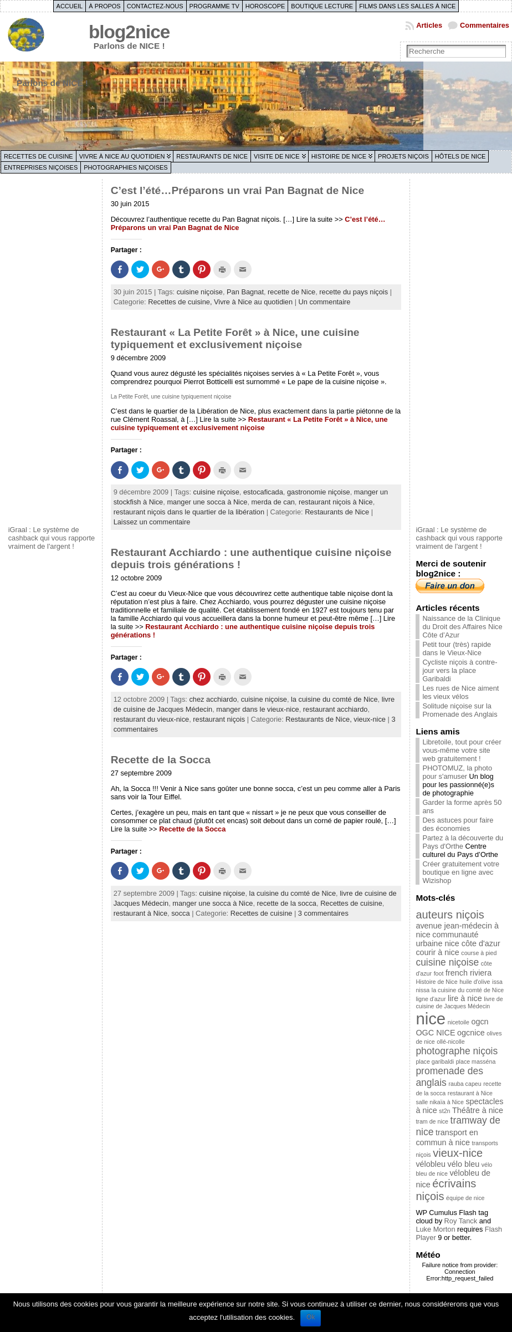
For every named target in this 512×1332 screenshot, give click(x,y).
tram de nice (432, 1121)
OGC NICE (435, 1032)
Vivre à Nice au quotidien (122, 156)
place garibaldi (435, 1061)
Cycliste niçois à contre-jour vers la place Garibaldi (459, 670)
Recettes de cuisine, (181, 302)
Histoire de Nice (338, 156)
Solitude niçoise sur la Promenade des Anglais (459, 710)
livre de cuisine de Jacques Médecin (459, 1002)
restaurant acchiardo (335, 709)
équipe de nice (465, 1198)
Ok (310, 1317)
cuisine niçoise (200, 292)
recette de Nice (291, 292)
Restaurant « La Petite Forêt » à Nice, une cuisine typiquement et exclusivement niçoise (235, 338)
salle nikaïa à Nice (439, 1102)
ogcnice (471, 1032)
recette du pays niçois (353, 292)
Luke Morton (435, 1229)
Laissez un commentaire (152, 522)
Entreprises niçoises (41, 167)
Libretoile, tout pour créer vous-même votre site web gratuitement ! (461, 750)
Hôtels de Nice (460, 156)
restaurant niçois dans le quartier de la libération (189, 512)
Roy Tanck (461, 1221)
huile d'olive (474, 981)
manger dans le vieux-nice (257, 709)
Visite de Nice (277, 156)
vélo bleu (464, 1164)
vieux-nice (370, 719)
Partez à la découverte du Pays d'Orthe (462, 842)
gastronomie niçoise (318, 492)
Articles (429, 25)
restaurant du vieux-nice (152, 719)
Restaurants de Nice (212, 156)
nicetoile (458, 1022)
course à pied (478, 953)
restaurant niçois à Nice (336, 502)
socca (180, 913)
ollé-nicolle (450, 1041)
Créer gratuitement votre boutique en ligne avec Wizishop (460, 872)
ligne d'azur (431, 999)
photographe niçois (457, 1051)
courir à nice (437, 952)
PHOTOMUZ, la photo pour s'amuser (457, 772)
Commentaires (484, 25)
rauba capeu (464, 1083)
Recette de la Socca (161, 759)
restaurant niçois (219, 719)
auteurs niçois (450, 915)
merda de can (273, 502)
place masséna (476, 1061)
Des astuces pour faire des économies (457, 824)
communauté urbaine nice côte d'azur (458, 939)
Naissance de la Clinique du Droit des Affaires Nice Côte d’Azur (462, 626)
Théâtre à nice (477, 1110)
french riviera (468, 972)
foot (439, 973)
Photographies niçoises (125, 167)
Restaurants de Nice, (319, 719)
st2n (444, 1111)
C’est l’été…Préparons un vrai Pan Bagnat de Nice (237, 190)
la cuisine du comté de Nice (334, 699)
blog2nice (129, 32)
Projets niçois (403, 156)
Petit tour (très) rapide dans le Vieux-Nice (456, 648)
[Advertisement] (52, 351)
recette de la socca (286, 903)
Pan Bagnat (245, 292)
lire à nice (465, 998)
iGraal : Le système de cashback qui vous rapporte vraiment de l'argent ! (51, 537)
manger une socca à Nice (207, 502)
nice (431, 1018)
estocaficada (263, 492)
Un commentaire (325, 302)
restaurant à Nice (140, 913)
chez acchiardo (213, 699)
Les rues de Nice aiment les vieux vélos (460, 692)
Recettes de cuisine (38, 156)
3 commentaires (323, 913)
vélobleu (431, 1164)
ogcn (479, 1021)
